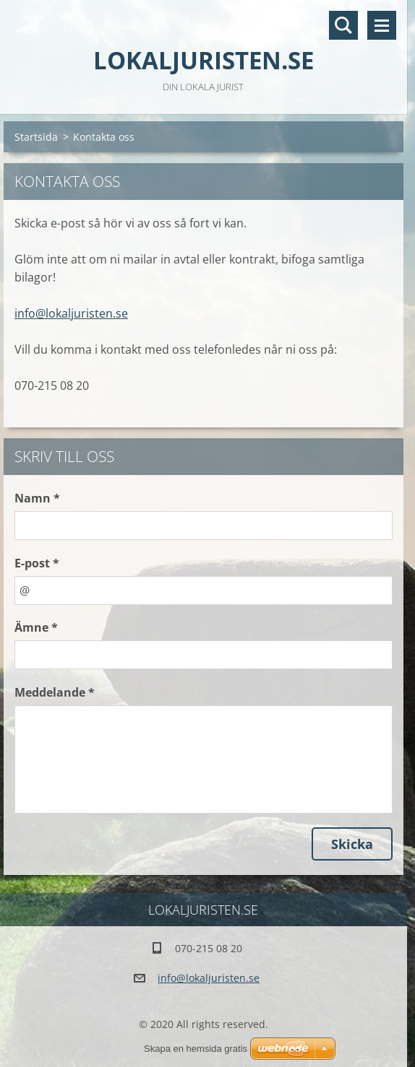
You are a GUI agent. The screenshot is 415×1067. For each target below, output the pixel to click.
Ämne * (36, 627)
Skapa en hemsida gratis (195, 1048)
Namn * (37, 498)
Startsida (36, 137)
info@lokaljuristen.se (71, 313)
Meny (381, 25)
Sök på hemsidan (343, 25)
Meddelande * (54, 692)
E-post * (36, 563)
